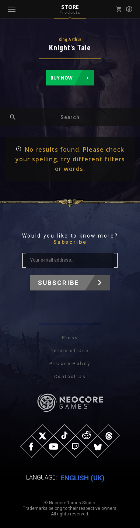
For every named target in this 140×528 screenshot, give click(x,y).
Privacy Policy (70, 363)
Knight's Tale (70, 47)
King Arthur (70, 39)
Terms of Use (70, 350)
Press (70, 337)
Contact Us (70, 376)
